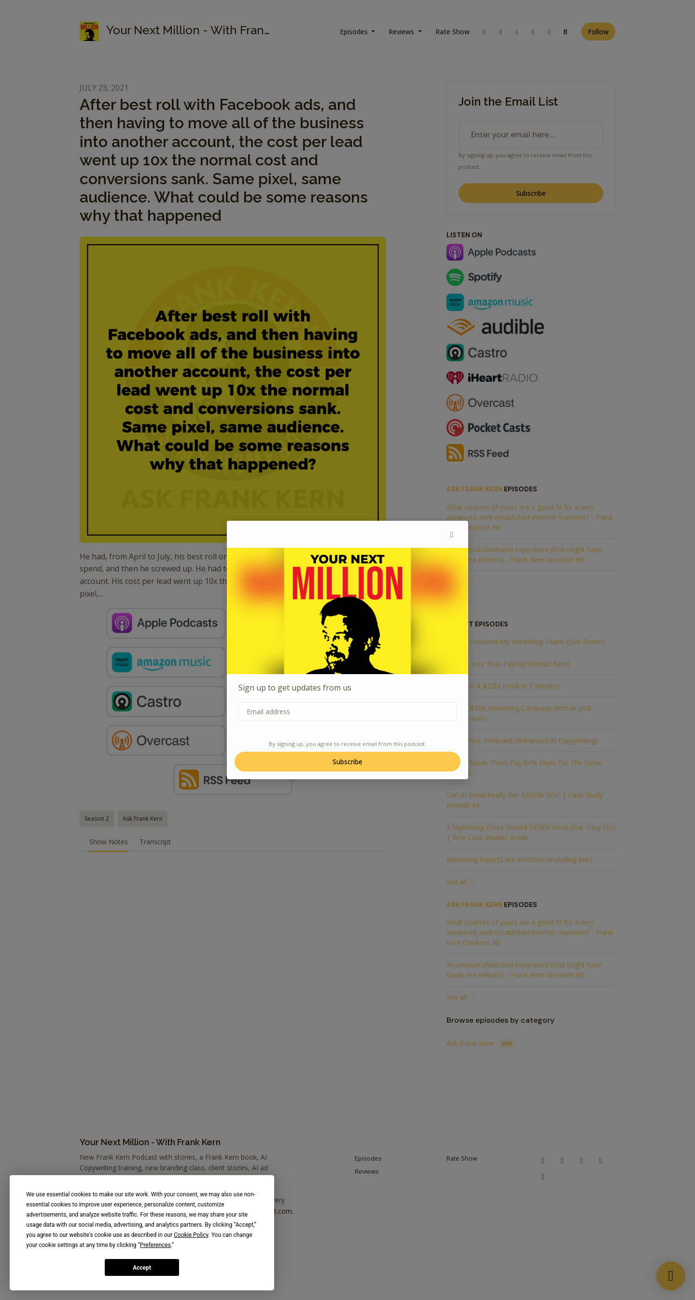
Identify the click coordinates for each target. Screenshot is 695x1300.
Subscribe (347, 761)
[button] (452, 534)
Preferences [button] (155, 1245)
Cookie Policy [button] (191, 1235)
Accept (142, 1267)
